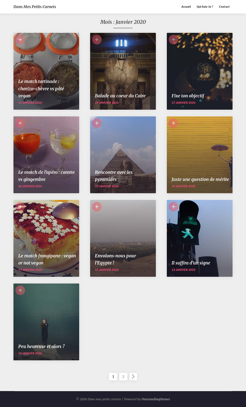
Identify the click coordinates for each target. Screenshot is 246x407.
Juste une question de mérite (200, 179)
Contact (224, 6)
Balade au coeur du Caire (120, 96)
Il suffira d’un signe (191, 263)
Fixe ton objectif (188, 96)
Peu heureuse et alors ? (41, 346)
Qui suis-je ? (205, 6)
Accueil (186, 6)
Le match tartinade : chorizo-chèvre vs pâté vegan (41, 89)
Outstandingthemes (156, 399)
